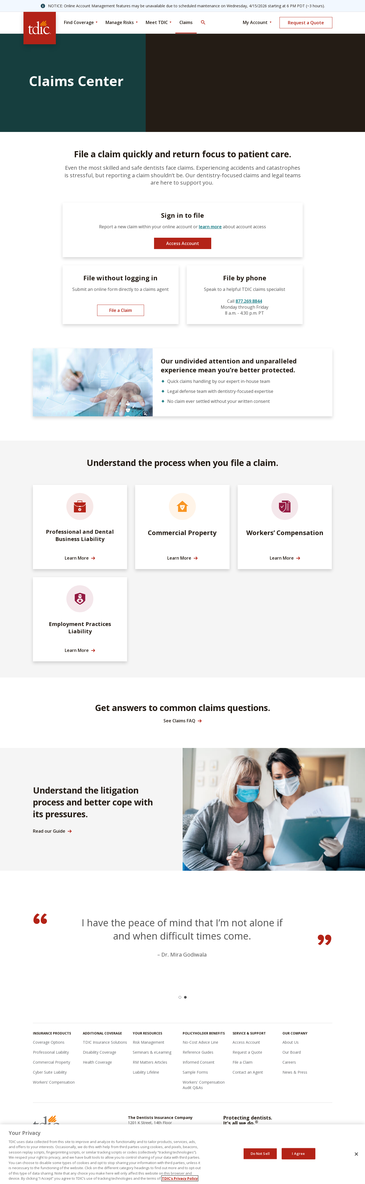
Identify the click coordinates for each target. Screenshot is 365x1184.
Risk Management (148, 1042)
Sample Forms (195, 1072)
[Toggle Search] (203, 22)
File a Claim (120, 310)
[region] (182, 1154)
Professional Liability (51, 1052)
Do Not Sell (260, 1153)
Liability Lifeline (146, 1072)
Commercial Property (51, 1062)
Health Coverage (97, 1062)
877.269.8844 (249, 301)
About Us (290, 1042)
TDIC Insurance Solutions (105, 1042)
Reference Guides (198, 1052)
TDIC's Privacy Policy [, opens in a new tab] (180, 1178)
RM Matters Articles (150, 1062)
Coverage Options (48, 1042)
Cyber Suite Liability (50, 1072)
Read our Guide (49, 831)
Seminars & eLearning (152, 1052)
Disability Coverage (99, 1052)
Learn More (77, 558)
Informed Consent (198, 1062)
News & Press (294, 1072)
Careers (289, 1062)
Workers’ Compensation (54, 1082)
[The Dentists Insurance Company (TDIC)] (39, 28)
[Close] (356, 1154)
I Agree (298, 1153)
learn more (210, 227)
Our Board (291, 1052)
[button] (180, 997)
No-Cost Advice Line (200, 1042)
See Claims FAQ (179, 721)
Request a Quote (306, 23)
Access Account (182, 243)
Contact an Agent (248, 1072)
